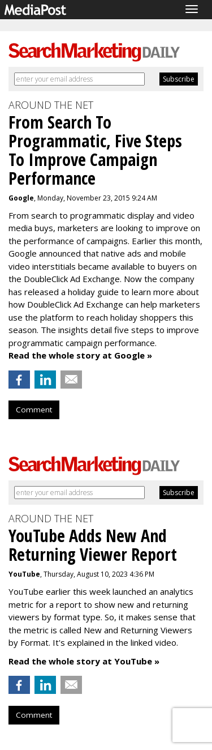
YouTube (24, 574)
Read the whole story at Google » (80, 355)
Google (21, 198)
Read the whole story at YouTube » (83, 661)
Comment (34, 409)
